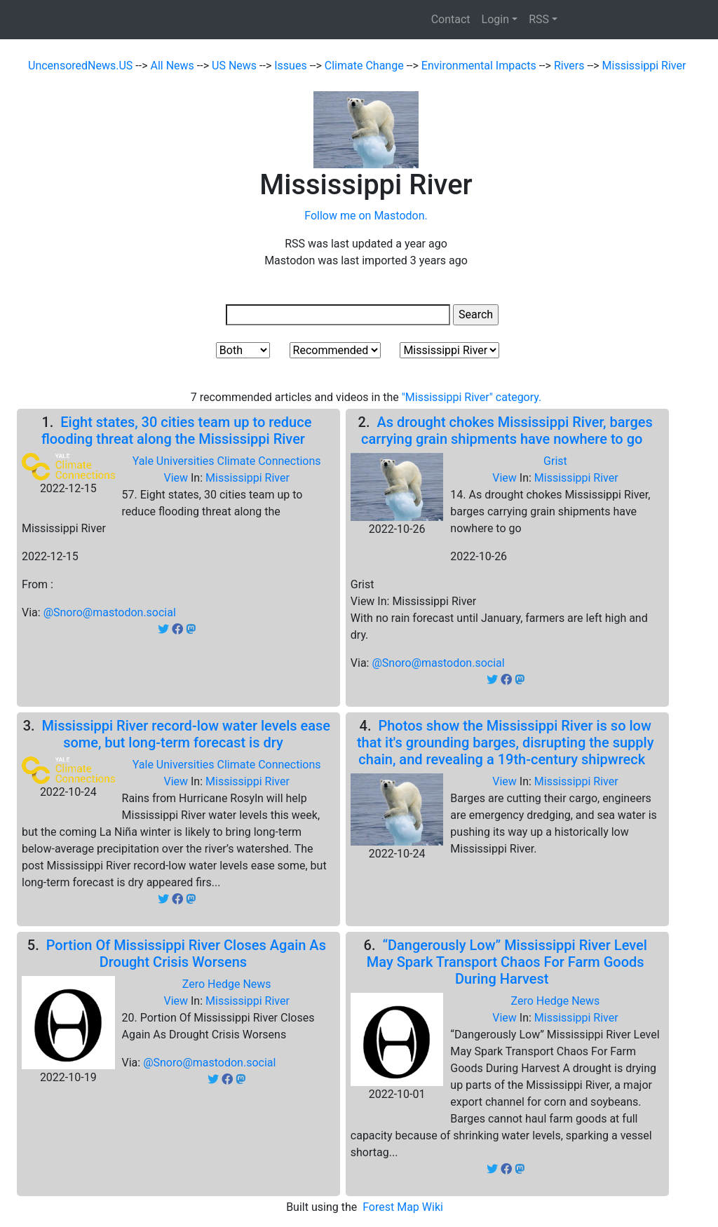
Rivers (571, 65)
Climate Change (366, 65)
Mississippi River (644, 65)
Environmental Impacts (480, 65)
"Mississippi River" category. (472, 397)
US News (235, 65)
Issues (291, 65)
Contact (450, 19)
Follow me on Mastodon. (365, 215)
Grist (555, 461)
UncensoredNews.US (81, 65)
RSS (539, 19)
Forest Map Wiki (404, 1207)
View (177, 477)
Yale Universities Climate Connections (227, 461)
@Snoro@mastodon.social (109, 612)
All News (174, 65)
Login (495, 19)
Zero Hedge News (226, 984)
